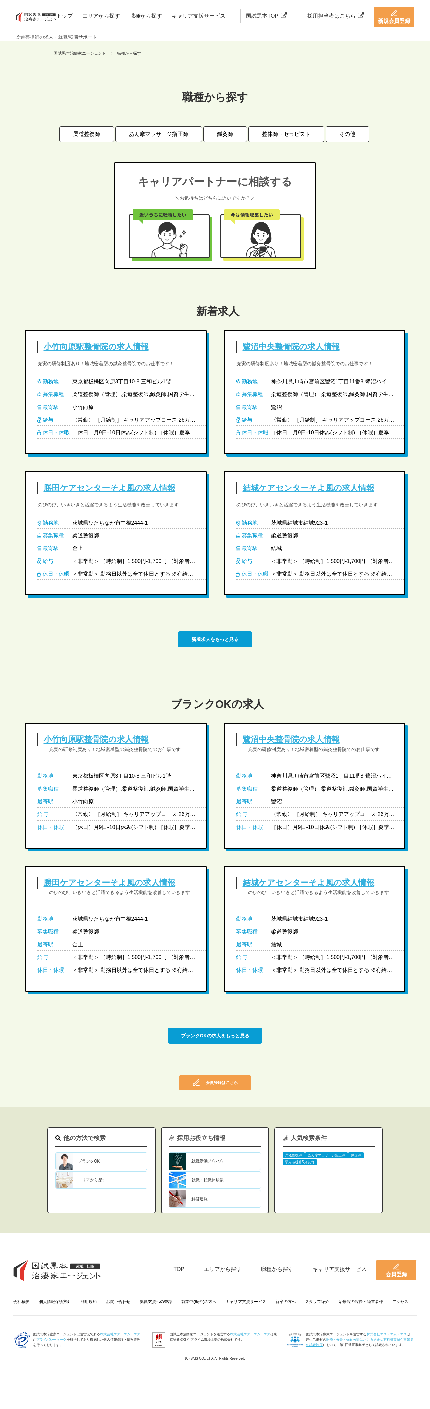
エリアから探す (101, 16)
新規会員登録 (394, 17)
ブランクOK (89, 1161)
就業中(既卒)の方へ (198, 1301)
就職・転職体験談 (207, 1180)
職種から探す (146, 16)
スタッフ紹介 (317, 1301)
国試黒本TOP (266, 16)
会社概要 (21, 1301)
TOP (178, 1269)
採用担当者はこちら (335, 16)
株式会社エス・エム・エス (120, 1334)
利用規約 (89, 1301)
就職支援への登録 (156, 1301)
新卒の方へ (285, 1301)
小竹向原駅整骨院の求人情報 (96, 346)
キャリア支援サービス (198, 16)
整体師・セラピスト (286, 134)
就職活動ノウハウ (207, 1161)
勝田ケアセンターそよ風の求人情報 (109, 487)
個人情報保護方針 (55, 1301)
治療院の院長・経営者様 (361, 1301)
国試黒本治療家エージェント (80, 53)
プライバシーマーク (51, 1339)
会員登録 (396, 1270)
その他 (347, 134)
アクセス (400, 1301)
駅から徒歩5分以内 (299, 1162)
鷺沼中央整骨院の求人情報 (291, 346)
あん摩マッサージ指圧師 (158, 134)
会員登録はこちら (215, 1083)
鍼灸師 (225, 134)
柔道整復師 (86, 134)
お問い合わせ (118, 1301)
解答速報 (199, 1198)
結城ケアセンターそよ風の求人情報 (308, 487)
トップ (64, 16)
